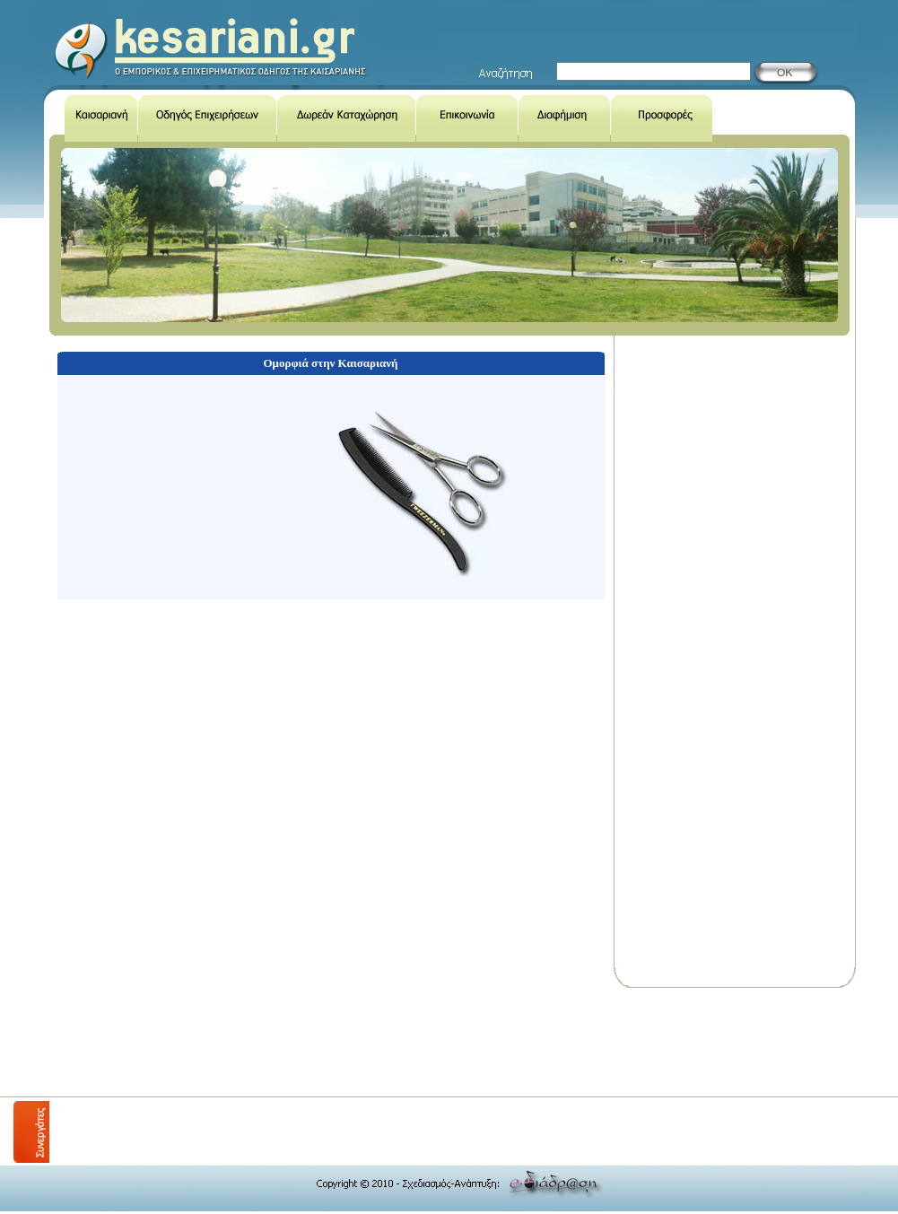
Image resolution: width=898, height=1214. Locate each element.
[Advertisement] (375, 1042)
